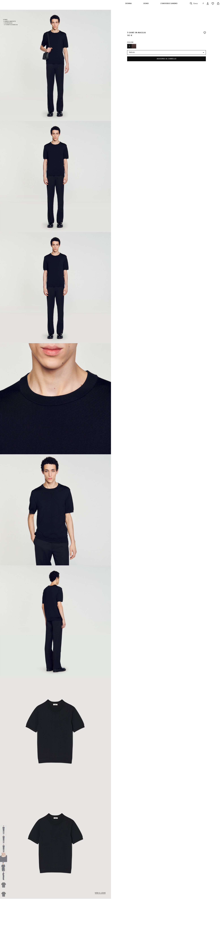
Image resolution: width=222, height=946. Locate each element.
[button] (129, 5)
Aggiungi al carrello (166, 59)
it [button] (203, 3)
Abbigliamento (10, 21)
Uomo (5, 19)
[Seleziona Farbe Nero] (129, 46)
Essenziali (9, 23)
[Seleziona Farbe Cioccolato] (134, 46)
